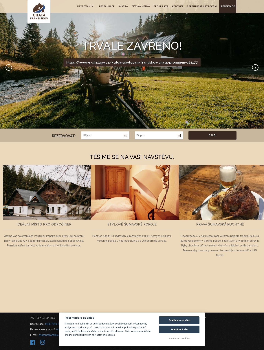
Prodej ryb (160, 6)
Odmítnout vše (179, 329)
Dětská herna (141, 6)
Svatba (123, 6)
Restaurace (107, 6)
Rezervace (228, 6)
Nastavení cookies (179, 338)
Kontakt (177, 6)
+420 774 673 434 (55, 323)
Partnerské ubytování (202, 6)
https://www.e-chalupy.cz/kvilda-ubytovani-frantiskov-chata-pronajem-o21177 (132, 62)
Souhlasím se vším (179, 320)
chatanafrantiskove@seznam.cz (58, 334)
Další (212, 135)
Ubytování (85, 6)
